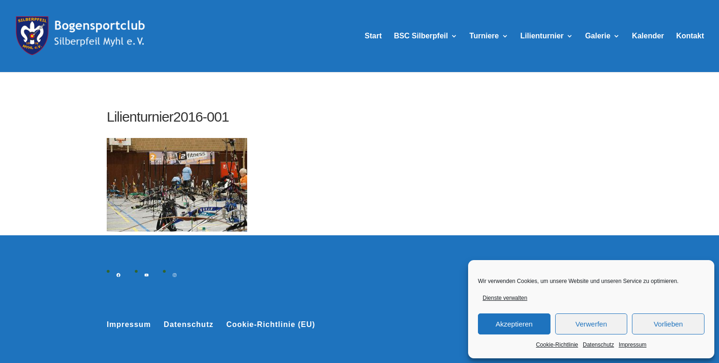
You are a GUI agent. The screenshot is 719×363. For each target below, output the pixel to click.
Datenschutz (598, 344)
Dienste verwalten (505, 298)
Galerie (597, 36)
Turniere (484, 36)
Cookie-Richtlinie (557, 344)
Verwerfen (591, 324)
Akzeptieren (514, 324)
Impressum (632, 344)
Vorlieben (668, 324)
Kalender (648, 36)
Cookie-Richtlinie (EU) (270, 324)
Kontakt (690, 36)
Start (373, 36)
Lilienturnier (542, 36)
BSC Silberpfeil (421, 36)
